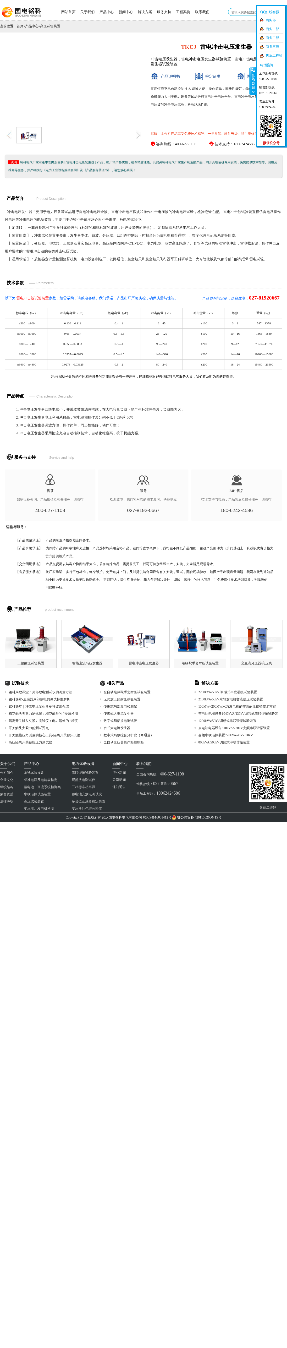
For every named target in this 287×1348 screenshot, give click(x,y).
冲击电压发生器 (19, 212)
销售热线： (157, 783)
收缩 (252, 81)
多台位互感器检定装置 (88, 801)
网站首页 (68, 12)
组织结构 (6, 787)
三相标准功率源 (83, 787)
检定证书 (208, 76)
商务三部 (272, 47)
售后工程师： (158, 793)
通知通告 (119, 787)
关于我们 (87, 12)
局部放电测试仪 (83, 780)
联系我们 (202, 12)
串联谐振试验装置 (37, 794)
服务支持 (164, 12)
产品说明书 (165, 76)
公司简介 (6, 773)
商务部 (271, 20)
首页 (20, 26)
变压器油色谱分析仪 (87, 808)
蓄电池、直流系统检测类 (42, 787)
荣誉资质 (6, 794)
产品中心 (106, 12)
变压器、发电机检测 (39, 808)
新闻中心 (126, 12)
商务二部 (272, 38)
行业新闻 (119, 773)
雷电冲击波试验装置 (239, 212)
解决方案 (145, 12)
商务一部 (272, 29)
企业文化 (6, 780)
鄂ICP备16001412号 (157, 817)
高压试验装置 (50, 26)
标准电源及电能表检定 (40, 780)
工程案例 (183, 12)
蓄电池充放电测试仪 (87, 794)
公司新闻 (119, 780)
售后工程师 (274, 55)
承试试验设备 (34, 773)
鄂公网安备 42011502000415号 (199, 817)
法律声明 (6, 801)
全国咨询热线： (160, 774)
